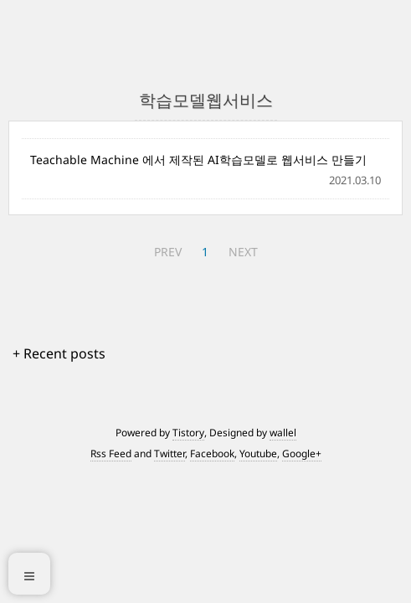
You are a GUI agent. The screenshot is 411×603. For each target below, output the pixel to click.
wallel (283, 432)
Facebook (212, 453)
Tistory (188, 432)
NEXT (243, 252)
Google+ (301, 453)
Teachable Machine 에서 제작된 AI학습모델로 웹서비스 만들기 (198, 160)
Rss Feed (110, 453)
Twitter (169, 453)
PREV (168, 252)
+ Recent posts (59, 353)
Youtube (258, 453)
